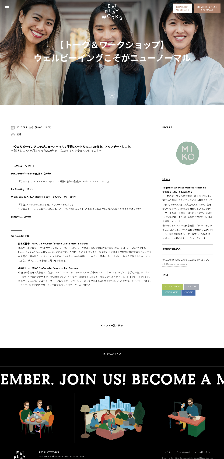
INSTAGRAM (112, 355)
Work (189, 292)
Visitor (192, 286)
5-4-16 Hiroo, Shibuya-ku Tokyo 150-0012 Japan (62, 458)
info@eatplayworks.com (174, 264)
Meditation (173, 286)
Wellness (172, 292)
